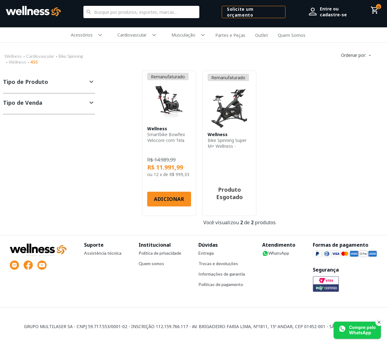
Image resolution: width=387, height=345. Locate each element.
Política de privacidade (160, 253)
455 (34, 62)
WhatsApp (275, 253)
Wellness (13, 56)
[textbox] (141, 12)
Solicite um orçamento (240, 12)
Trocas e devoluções (218, 263)
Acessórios (82, 35)
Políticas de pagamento (220, 284)
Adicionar (169, 199)
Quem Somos (291, 35)
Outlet (261, 35)
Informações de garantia (221, 273)
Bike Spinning (71, 56)
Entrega (206, 253)
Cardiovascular (132, 35)
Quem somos (151, 263)
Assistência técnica (102, 253)
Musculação (183, 35)
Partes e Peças (230, 35)
